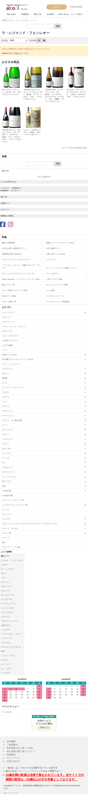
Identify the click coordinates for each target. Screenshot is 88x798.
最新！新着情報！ (9, 243)
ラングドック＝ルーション (13, 387)
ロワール (5, 397)
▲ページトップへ (11, 793)
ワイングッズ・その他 (11, 547)
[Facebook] (2, 224)
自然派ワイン (5, 203)
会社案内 (50, 14)
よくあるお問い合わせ (9, 182)
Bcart (6, 788)
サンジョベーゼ (7, 595)
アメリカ (5, 458)
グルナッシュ (6, 586)
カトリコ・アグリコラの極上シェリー (61, 268)
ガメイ (3, 573)
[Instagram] (10, 224)
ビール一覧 (6, 533)
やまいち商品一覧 (9, 302)
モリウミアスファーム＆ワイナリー (16, 259)
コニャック (6, 317)
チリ (4, 462)
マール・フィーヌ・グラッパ (14, 326)
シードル (5, 509)
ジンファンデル (7, 608)
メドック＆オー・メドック (27, 20)
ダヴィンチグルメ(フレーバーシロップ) (18, 274)
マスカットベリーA (9, 621)
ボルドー (12, 20)
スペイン (5, 444)
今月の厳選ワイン (53, 248)
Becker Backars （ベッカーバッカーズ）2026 (21, 279)
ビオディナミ (5, 209)
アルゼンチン (7, 467)
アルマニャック (8, 322)
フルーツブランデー (10, 336)
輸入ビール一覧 (8, 285)
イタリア (5, 434)
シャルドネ (5, 630)
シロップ (5, 538)
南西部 (4, 378)
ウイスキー (6, 519)
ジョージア (6, 453)
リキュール (6, 514)
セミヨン (4, 660)
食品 (4, 542)
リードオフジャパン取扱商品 (58, 302)
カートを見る (76, 14)
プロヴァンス (7, 411)
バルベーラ (5, 617)
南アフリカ (6, 481)
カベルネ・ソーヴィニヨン (12, 560)
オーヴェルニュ (8, 416)
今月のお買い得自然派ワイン (14, 248)
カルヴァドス (7, 331)
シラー (3, 578)
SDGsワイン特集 (9, 296)
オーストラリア (8, 472)
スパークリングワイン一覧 (13, 500)
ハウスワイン (51, 259)
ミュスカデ (5, 673)
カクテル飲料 (7, 345)
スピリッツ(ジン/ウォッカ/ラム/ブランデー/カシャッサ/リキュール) (29, 524)
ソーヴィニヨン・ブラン (11, 634)
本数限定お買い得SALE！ (12, 254)
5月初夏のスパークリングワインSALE (17, 359)
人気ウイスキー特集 (54, 279)
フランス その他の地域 (12, 420)
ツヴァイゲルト (7, 612)
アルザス (5, 392)
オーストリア (7, 430)
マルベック (5, 591)
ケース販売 (50, 290)
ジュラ (4, 402)
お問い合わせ (63, 14)
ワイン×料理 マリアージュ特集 (14, 290)
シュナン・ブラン (8, 655)
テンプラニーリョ (8, 604)
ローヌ (4, 383)
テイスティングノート (55, 296)
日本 (4, 486)
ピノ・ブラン (6, 669)
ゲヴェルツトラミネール (11, 647)
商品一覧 (37, 14)
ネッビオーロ (6, 599)
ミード (4, 350)
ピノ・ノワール (7, 569)
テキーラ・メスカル (10, 528)
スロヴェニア (7, 439)
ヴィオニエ (5, 643)
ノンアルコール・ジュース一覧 (15, 505)
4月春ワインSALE (9, 355)
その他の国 (6, 491)
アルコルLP (6, 712)
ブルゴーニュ (7, 369)
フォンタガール (52, 274)
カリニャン (5, 582)
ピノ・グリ (5, 664)
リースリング (6, 638)
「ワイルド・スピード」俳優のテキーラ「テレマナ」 (21, 266)
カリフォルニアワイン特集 (57, 285)
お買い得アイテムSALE (55, 254)
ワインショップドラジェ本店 (31, 771)
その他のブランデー (10, 340)
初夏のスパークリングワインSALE (60, 243)
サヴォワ (5, 406)
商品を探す (11, 14)
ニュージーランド (9, 477)
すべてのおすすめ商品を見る (75, 148)
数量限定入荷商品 (7, 216)
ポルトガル (6, 448)
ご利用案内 (24, 14)
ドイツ (4, 425)
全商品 (4, 20)
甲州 (3, 651)
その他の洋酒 (7, 495)
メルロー (4, 565)
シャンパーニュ (8, 312)
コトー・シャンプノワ (11, 364)
